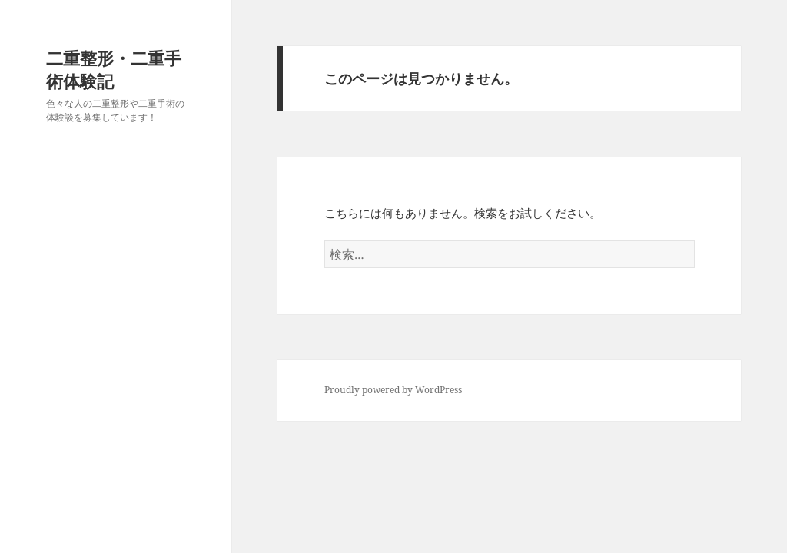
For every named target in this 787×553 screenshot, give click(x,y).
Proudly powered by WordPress (393, 389)
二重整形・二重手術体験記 (113, 69)
